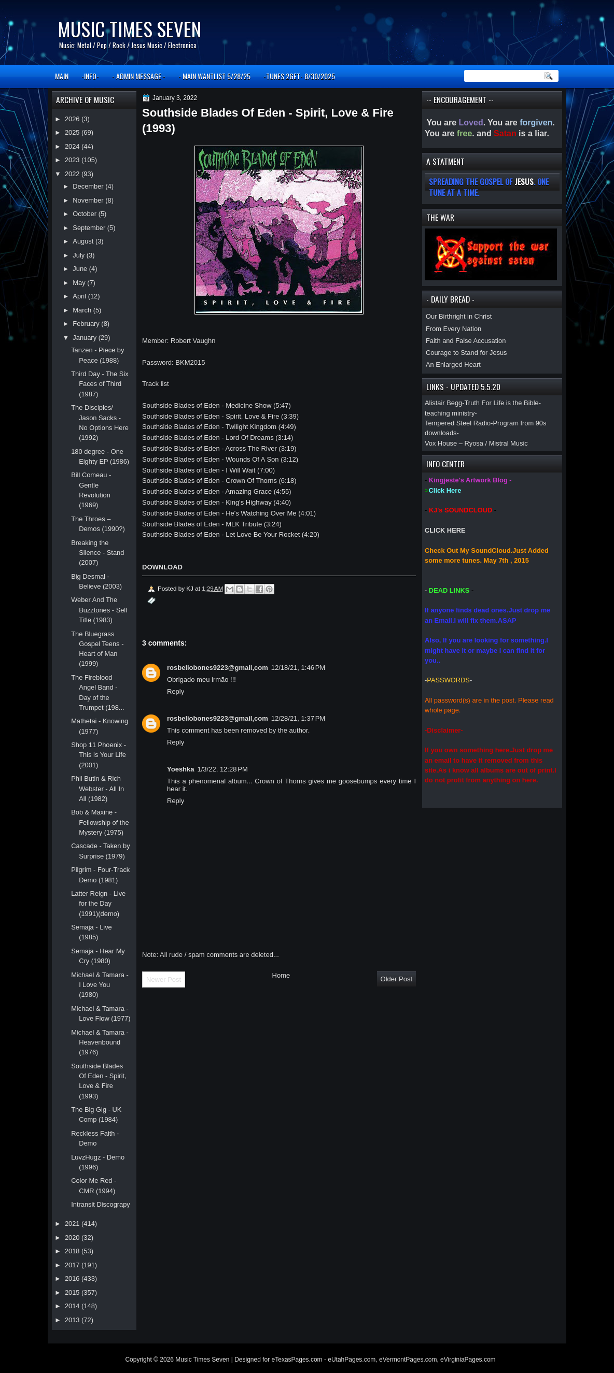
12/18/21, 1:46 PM (298, 667)
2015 (73, 1292)
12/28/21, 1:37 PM (298, 718)
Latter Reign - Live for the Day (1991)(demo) (98, 904)
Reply (175, 691)
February (87, 323)
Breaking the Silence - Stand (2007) (97, 553)
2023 (73, 160)
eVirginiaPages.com (468, 1359)
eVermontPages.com (408, 1359)
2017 (73, 1265)
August (84, 241)
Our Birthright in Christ (459, 316)
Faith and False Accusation (466, 341)
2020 (73, 1237)
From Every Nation (453, 329)
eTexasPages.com (297, 1359)
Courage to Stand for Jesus (466, 352)
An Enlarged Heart (453, 364)
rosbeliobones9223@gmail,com (217, 667)
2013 (73, 1320)
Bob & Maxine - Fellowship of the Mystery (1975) (100, 822)
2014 (73, 1306)
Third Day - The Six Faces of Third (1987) (100, 384)
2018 (73, 1251)
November (89, 200)
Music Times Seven (129, 29)
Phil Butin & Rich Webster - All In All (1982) (97, 789)
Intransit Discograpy (100, 1204)
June (81, 269)
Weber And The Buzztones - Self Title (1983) (99, 610)
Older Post (396, 979)
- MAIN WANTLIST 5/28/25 (214, 75)
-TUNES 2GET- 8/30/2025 (299, 75)
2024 (73, 146)
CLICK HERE (445, 530)
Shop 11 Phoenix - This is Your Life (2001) (98, 755)
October (85, 214)
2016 (73, 1278)
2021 (73, 1223)
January (85, 337)
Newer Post (163, 979)
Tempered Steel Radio (458, 423)
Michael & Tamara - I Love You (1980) (100, 985)
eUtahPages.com (351, 1359)
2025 (73, 132)
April (80, 296)
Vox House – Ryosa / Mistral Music (476, 443)
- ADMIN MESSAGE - (138, 75)
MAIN (61, 75)
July (79, 255)
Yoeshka (180, 769)
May (80, 283)
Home (281, 975)
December (89, 186)
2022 (73, 174)
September (90, 228)
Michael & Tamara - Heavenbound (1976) (100, 1042)
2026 (73, 119)
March (83, 310)
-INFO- (90, 75)
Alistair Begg (443, 403)
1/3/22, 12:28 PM (223, 769)
